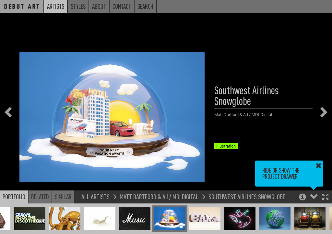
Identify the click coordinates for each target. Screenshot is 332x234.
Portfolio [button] (14, 196)
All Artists (95, 196)
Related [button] (40, 196)
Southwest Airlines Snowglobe (246, 196)
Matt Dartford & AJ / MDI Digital (159, 196)
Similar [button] (63, 196)
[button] (325, 197)
